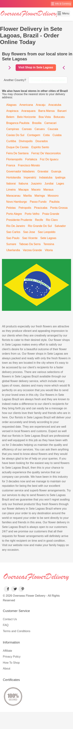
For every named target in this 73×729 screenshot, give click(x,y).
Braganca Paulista (17, 122)
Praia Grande (50, 213)
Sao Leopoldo (46, 232)
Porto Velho (32, 213)
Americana (26, 104)
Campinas (12, 129)
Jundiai (48, 183)
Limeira (10, 189)
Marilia (27, 195)
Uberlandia (13, 250)
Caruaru (39, 129)
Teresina (48, 244)
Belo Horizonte (26, 116)
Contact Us (10, 619)
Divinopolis (26, 141)
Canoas (27, 129)
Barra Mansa (46, 110)
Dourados (42, 141)
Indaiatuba (45, 177)
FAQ (6, 625)
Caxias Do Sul (15, 135)
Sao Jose (29, 232)
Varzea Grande (32, 250)
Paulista (54, 201)
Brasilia (36, 122)
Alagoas (11, 104)
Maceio (36, 189)
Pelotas (11, 207)
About (6, 668)
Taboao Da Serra (29, 244)
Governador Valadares (20, 171)
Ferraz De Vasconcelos (46, 153)
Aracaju (40, 104)
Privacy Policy (12, 656)
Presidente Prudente (19, 219)
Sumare (11, 244)
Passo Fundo (38, 201)
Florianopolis (14, 159)
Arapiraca (12, 110)
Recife (39, 219)
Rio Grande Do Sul (40, 225)
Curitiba (11, 141)
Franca (10, 165)
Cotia (46, 135)
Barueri (62, 110)
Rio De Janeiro (15, 225)
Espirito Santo (40, 147)
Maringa (39, 195)
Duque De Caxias (17, 147)
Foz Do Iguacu (49, 159)
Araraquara (28, 110)
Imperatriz (30, 177)
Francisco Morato (29, 165)
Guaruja (56, 171)
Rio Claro (52, 219)
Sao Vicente (29, 238)
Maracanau (13, 195)
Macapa (23, 189)
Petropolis (25, 207)
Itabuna (23, 183)
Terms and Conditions (16, 631)
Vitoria (49, 250)
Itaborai (11, 183)
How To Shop (11, 662)
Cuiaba (57, 135)
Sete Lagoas (48, 238)
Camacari (50, 122)
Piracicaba (40, 207)
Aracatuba (54, 104)
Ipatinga (60, 177)
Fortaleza (31, 159)
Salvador (60, 225)
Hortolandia (13, 177)
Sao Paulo (12, 238)
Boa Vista (45, 116)
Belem (10, 116)
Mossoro (53, 195)
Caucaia (53, 129)
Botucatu (59, 116)
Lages (60, 183)
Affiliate (7, 650)
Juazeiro (36, 183)
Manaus (48, 189)
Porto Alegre (14, 213)
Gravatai (42, 171)
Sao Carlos (13, 232)
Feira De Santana (17, 153)
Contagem (33, 135)
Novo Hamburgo (16, 201)
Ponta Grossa (58, 207)
